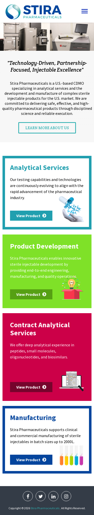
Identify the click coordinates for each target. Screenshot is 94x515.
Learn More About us (47, 127)
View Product (31, 215)
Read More (47, 45)
